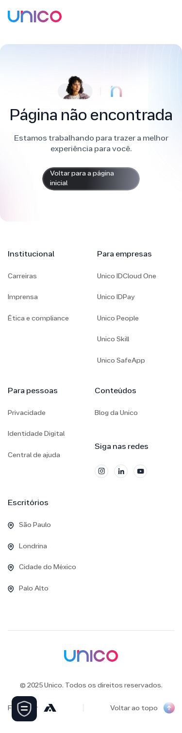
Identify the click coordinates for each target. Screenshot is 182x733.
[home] (35, 16)
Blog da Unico (116, 413)
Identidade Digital (36, 434)
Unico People (118, 319)
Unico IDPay (116, 297)
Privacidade (27, 413)
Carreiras (22, 276)
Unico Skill (113, 339)
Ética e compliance (38, 319)
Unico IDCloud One (126, 276)
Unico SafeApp (121, 361)
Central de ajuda (34, 455)
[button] (172, 16)
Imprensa (23, 297)
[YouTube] (140, 471)
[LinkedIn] (121, 471)
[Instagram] (101, 471)
